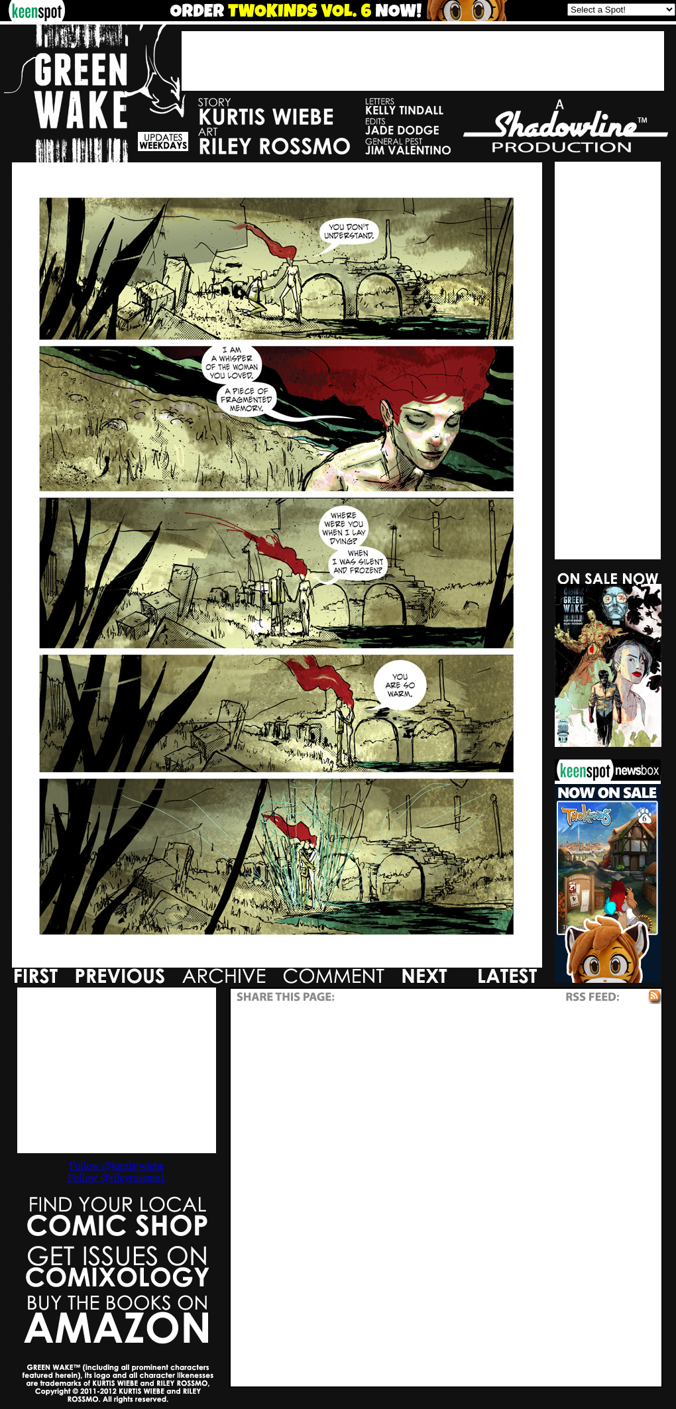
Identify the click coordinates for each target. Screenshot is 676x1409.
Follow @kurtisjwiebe (116, 1165)
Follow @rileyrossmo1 (117, 1177)
